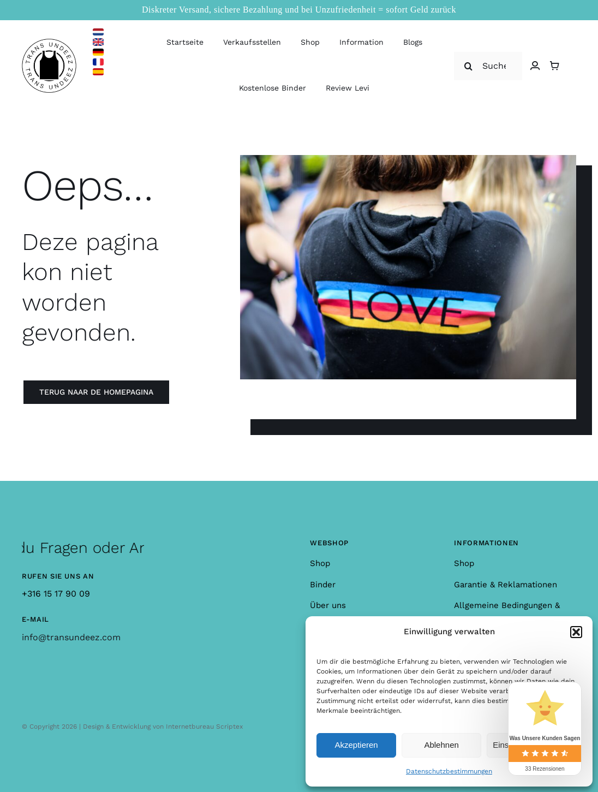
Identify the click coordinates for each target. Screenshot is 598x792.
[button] (576, 632)
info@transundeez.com (71, 637)
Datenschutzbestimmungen (449, 771)
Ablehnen (441, 744)
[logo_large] (49, 43)
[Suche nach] (488, 66)
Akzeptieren (356, 744)
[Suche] (468, 66)
